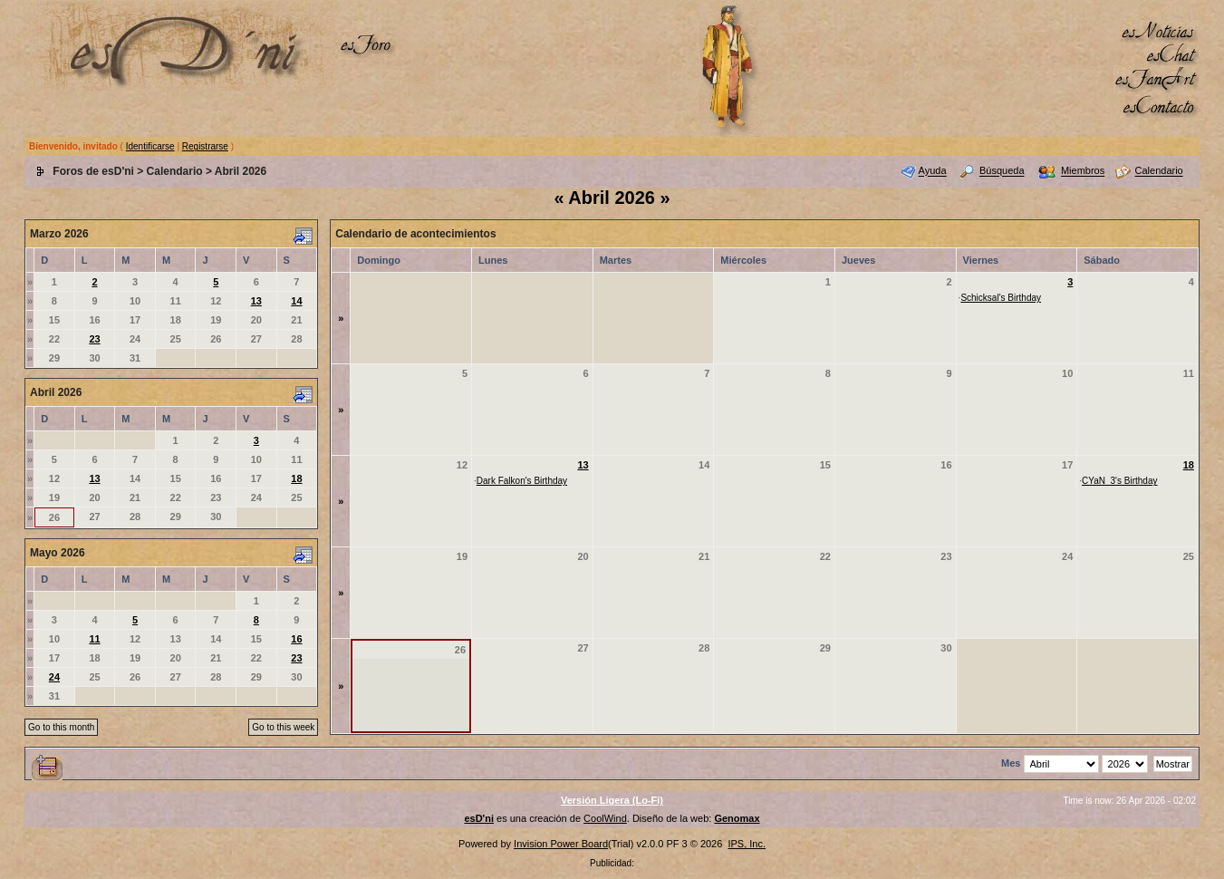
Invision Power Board (561, 843)
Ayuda (933, 171)
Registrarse (205, 146)
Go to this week (283, 727)
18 (296, 478)
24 (54, 676)
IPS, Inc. (747, 843)
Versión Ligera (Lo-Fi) (612, 800)
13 (256, 300)
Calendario (175, 171)
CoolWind (605, 818)
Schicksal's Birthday (1000, 298)
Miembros (1082, 171)
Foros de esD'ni (93, 171)
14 (296, 300)
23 (94, 338)
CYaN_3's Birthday (1119, 481)
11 (94, 638)
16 (296, 638)
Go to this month (61, 727)
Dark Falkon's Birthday (522, 481)
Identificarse (150, 146)
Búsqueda (1002, 171)
